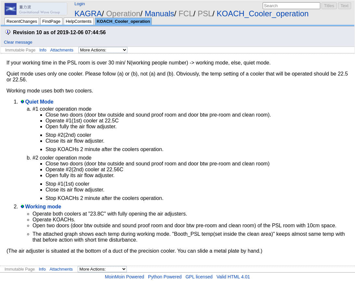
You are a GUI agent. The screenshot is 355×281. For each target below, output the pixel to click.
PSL (205, 13)
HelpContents (78, 21)
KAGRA (88, 13)
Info (42, 50)
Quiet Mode (39, 102)
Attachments (61, 50)
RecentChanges (22, 21)
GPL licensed (199, 276)
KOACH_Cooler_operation (263, 13)
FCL (185, 13)
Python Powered (164, 276)
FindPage (51, 21)
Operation (123, 13)
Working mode (43, 206)
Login (79, 3)
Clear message (18, 42)
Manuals (159, 13)
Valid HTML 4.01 (233, 276)
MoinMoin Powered (124, 276)
